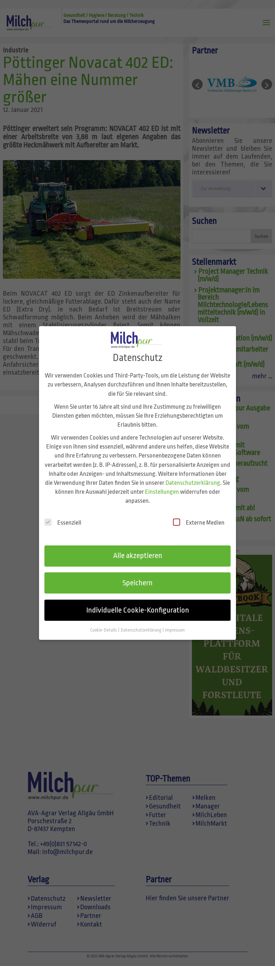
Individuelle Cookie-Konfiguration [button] (137, 602)
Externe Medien (199, 515)
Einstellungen (162, 484)
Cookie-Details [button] (103, 622)
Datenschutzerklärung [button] (141, 622)
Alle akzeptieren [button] (137, 548)
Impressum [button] (175, 622)
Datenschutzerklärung (192, 475)
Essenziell (62, 515)
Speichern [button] (137, 575)
